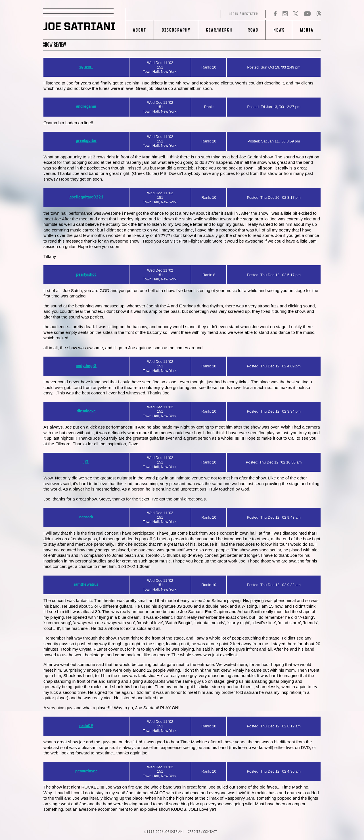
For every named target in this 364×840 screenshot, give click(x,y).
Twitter (295, 14)
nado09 (86, 726)
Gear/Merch (219, 30)
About (139, 30)
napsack (86, 517)
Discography (176, 30)
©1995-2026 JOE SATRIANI (163, 832)
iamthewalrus (86, 584)
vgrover (86, 67)
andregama (86, 106)
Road (252, 30)
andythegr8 (86, 366)
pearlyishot (86, 275)
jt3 (86, 462)
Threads (318, 14)
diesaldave (86, 411)
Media (306, 30)
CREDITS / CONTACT (202, 832)
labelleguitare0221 (86, 197)
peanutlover (86, 771)
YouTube (307, 14)
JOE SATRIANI (84, 24)
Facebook (275, 14)
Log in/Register (195, 14)
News (278, 30)
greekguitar (86, 141)
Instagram (285, 14)
